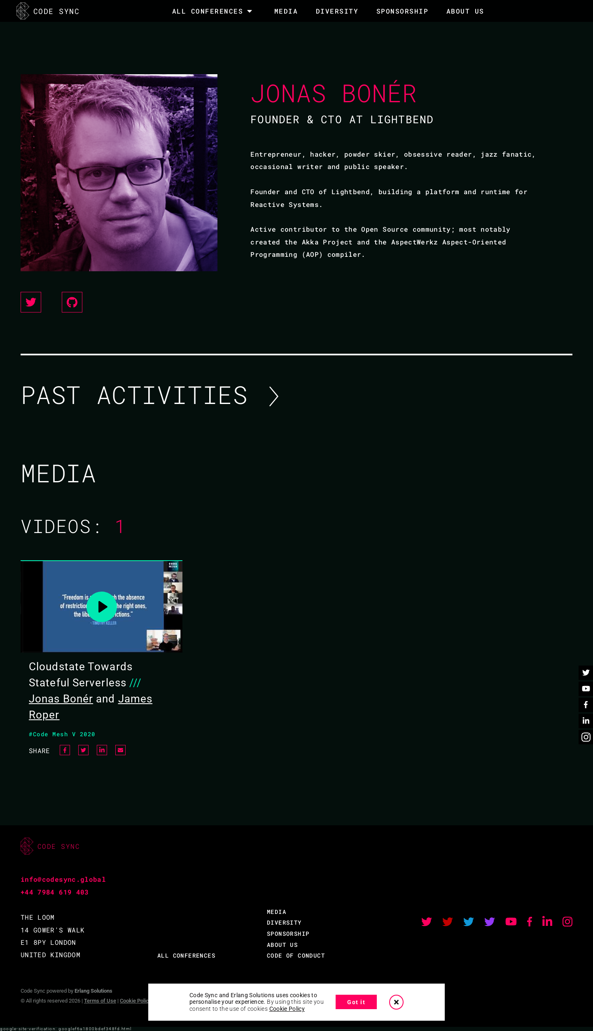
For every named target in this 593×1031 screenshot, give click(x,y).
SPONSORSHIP (402, 11)
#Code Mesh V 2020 (62, 734)
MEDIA (286, 11)
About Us (465, 11)
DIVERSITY (337, 11)
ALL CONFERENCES (186, 955)
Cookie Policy (135, 1001)
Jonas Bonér (61, 699)
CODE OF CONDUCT (296, 955)
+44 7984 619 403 (55, 892)
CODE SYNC (47, 10)
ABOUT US (282, 945)
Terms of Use (100, 1001)
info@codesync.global (63, 879)
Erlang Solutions (93, 991)
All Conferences (207, 11)
